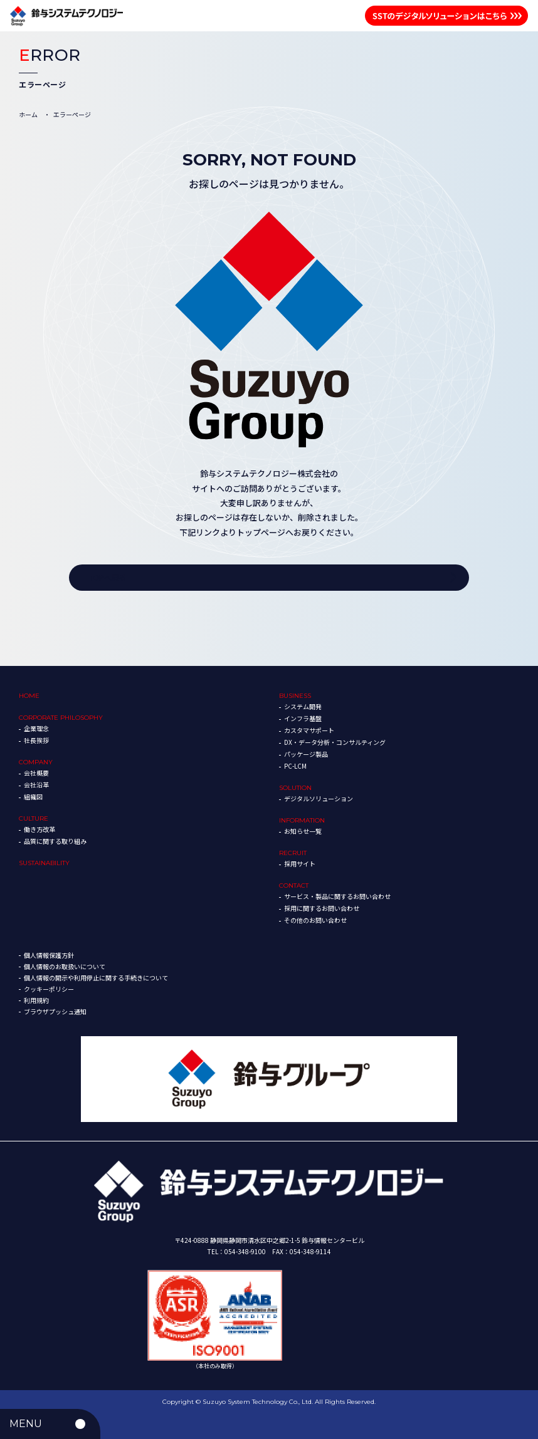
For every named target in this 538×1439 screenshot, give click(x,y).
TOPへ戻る (107, 577)
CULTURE (33, 818)
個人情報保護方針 (49, 955)
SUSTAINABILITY (44, 863)
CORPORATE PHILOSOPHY (61, 718)
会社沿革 (36, 784)
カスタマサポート (309, 730)
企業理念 (36, 728)
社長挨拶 (36, 740)
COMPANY (36, 762)
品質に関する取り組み (55, 841)
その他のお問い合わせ (315, 920)
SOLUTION (295, 788)
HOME (29, 696)
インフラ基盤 (303, 718)
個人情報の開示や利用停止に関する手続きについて (96, 977)
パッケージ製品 (306, 754)
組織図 (33, 796)
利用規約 (36, 1000)
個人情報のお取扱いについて (64, 966)
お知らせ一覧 (303, 831)
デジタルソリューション (318, 798)
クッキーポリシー (49, 989)
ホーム (28, 114)
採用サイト (299, 863)
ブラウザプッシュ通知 (55, 1011)
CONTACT (294, 885)
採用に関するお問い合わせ (321, 908)
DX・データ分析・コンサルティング (335, 742)
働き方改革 (39, 829)
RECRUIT (293, 853)
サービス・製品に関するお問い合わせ (337, 896)
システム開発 (303, 706)
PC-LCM (295, 766)
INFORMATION (302, 820)
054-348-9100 (245, 1251)
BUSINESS (295, 696)
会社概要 (36, 772)
